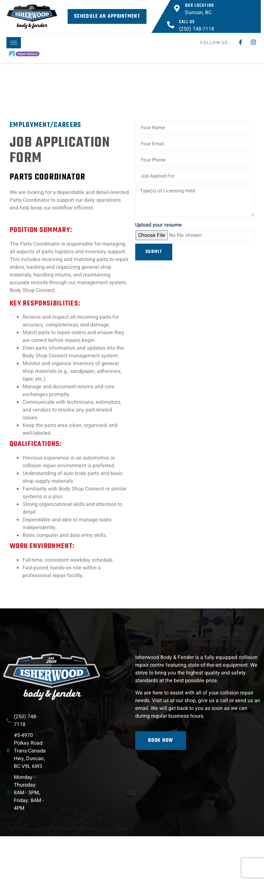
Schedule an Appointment (107, 16)
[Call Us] (170, 24)
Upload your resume (158, 225)
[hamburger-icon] (13, 42)
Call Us (187, 22)
